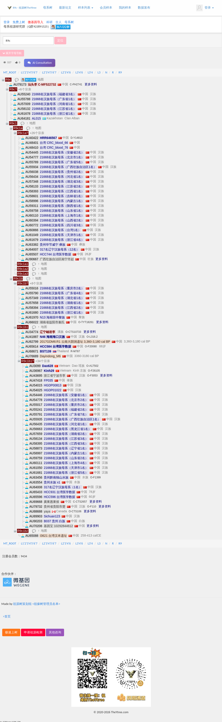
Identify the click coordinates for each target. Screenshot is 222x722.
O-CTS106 (75, 510)
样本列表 (85, 7)
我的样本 (125, 7)
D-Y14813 (76, 137)
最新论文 (65, 7)
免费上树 (19, 22)
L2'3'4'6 (66, 72)
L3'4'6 (79, 72)
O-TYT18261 (85, 321)
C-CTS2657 (80, 501)
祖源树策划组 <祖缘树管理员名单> (36, 603)
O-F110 (91, 505)
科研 (49, 22)
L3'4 (90, 72)
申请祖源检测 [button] (33, 632)
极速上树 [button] (11, 632)
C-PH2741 (76, 83)
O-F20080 (91, 345)
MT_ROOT (9, 72)
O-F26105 (94, 370)
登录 (205, 8)
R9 (120, 72)
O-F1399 (95, 476)
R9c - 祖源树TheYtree (24, 7)
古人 (58, 22)
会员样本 (106, 7)
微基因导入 (35, 22)
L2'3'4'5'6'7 (49, 72)
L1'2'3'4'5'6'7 (29, 72)
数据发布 (144, 7)
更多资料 (91, 83)
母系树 (47, 7)
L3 (99, 72)
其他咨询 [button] (55, 632)
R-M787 (75, 350)
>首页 (7, 616)
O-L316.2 (92, 336)
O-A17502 (92, 365)
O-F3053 (92, 374)
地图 (41, 78)
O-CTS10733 (73, 331)
